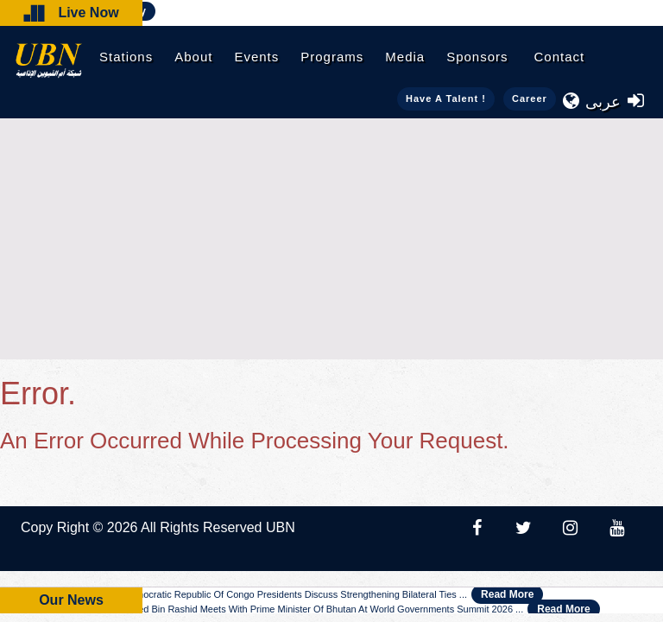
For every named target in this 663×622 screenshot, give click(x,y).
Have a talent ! (446, 98)
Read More (507, 594)
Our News (71, 600)
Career (529, 98)
